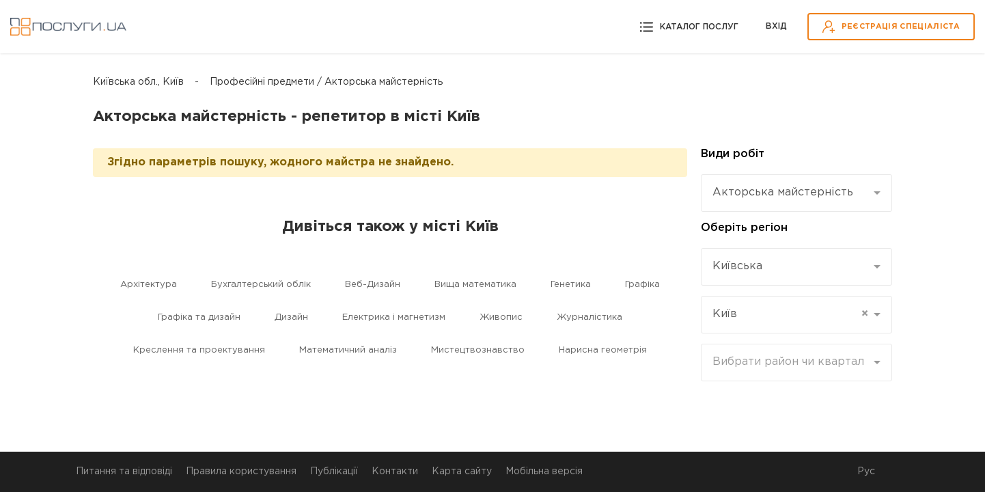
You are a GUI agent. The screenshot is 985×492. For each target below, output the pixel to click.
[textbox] (791, 362)
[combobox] (796, 193)
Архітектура (148, 284)
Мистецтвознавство (478, 350)
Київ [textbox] (790, 314)
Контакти (395, 471)
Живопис (501, 317)
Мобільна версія (544, 471)
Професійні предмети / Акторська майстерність (326, 82)
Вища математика (475, 284)
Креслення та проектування (199, 350)
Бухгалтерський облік (261, 284)
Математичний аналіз (348, 350)
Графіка (642, 284)
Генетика (571, 284)
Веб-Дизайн (372, 284)
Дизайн (291, 317)
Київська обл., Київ (138, 82)
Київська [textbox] (737, 266)
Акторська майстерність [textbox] (782, 192)
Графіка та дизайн (199, 317)
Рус (866, 471)
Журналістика (589, 317)
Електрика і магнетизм (393, 317)
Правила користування (241, 471)
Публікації (334, 471)
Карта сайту (462, 471)
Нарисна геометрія (603, 350)
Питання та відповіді (124, 471)
